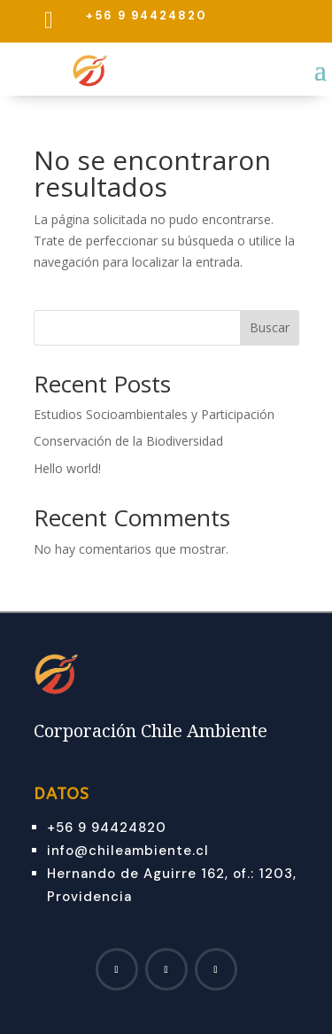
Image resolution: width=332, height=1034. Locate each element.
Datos (61, 794)
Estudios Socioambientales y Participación (154, 414)
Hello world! (67, 468)
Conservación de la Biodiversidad (128, 440)
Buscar (270, 327)
